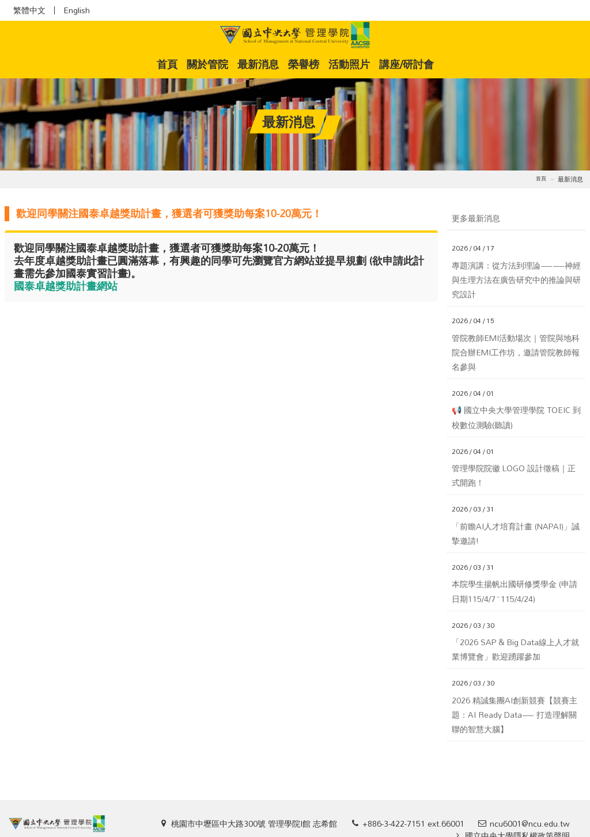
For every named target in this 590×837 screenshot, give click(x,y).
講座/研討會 (406, 64)
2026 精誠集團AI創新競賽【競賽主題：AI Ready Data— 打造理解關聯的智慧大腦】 (514, 715)
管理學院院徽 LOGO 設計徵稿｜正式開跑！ (514, 475)
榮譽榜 (303, 64)
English (76, 10)
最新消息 (258, 64)
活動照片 (349, 64)
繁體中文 (29, 10)
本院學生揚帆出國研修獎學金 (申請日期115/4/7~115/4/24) (514, 591)
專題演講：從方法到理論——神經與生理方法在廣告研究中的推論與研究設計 (516, 280)
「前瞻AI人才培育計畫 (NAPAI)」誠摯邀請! (516, 533)
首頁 (169, 63)
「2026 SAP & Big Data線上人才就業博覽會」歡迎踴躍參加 (515, 649)
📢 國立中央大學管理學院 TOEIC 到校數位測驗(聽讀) (516, 417)
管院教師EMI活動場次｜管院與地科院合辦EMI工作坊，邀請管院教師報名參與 (516, 352)
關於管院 (207, 64)
